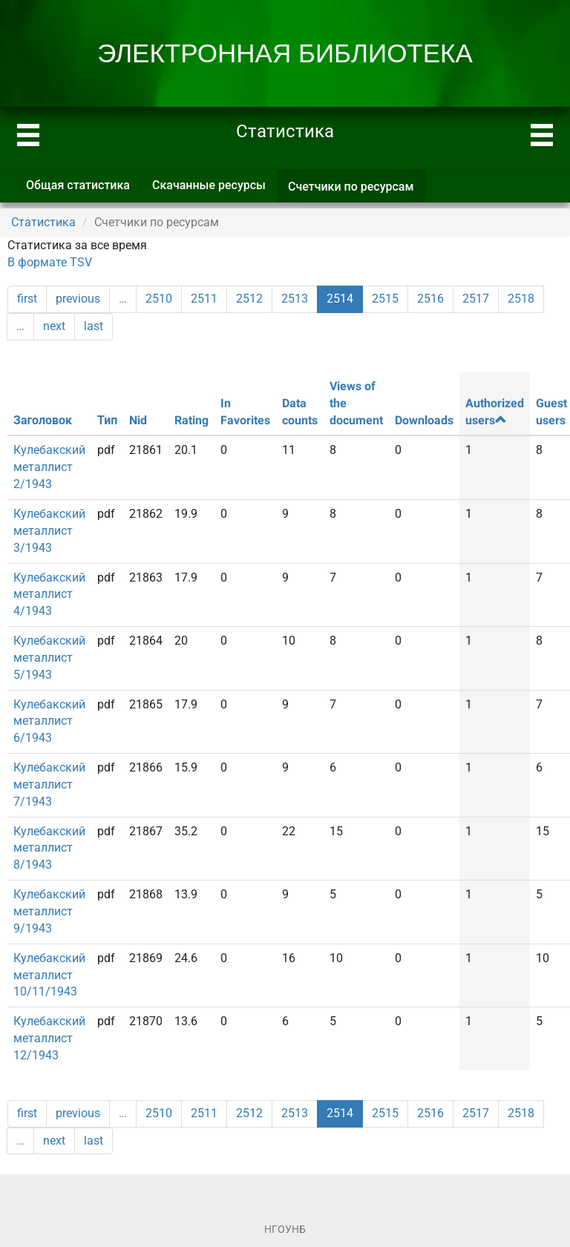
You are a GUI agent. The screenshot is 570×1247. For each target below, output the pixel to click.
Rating (191, 420)
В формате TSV (49, 262)
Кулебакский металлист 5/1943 (49, 658)
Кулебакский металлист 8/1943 (49, 848)
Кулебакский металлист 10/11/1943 (49, 975)
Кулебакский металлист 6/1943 (49, 721)
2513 (294, 299)
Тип (107, 420)
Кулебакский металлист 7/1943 (49, 784)
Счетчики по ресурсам (356, 191)
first (27, 299)
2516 (430, 299)
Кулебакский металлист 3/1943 (49, 531)
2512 (249, 299)
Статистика (43, 222)
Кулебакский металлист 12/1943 (49, 1038)
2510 (158, 299)
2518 (521, 299)
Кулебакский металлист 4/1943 (49, 594)
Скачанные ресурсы (209, 185)
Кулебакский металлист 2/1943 (49, 467)
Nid (138, 420)
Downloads (424, 420)
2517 (475, 299)
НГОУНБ (285, 1229)
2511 (204, 299)
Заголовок (42, 420)
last (93, 326)
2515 (385, 299)
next (54, 326)
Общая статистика (78, 185)
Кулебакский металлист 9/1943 (49, 911)
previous (78, 299)
